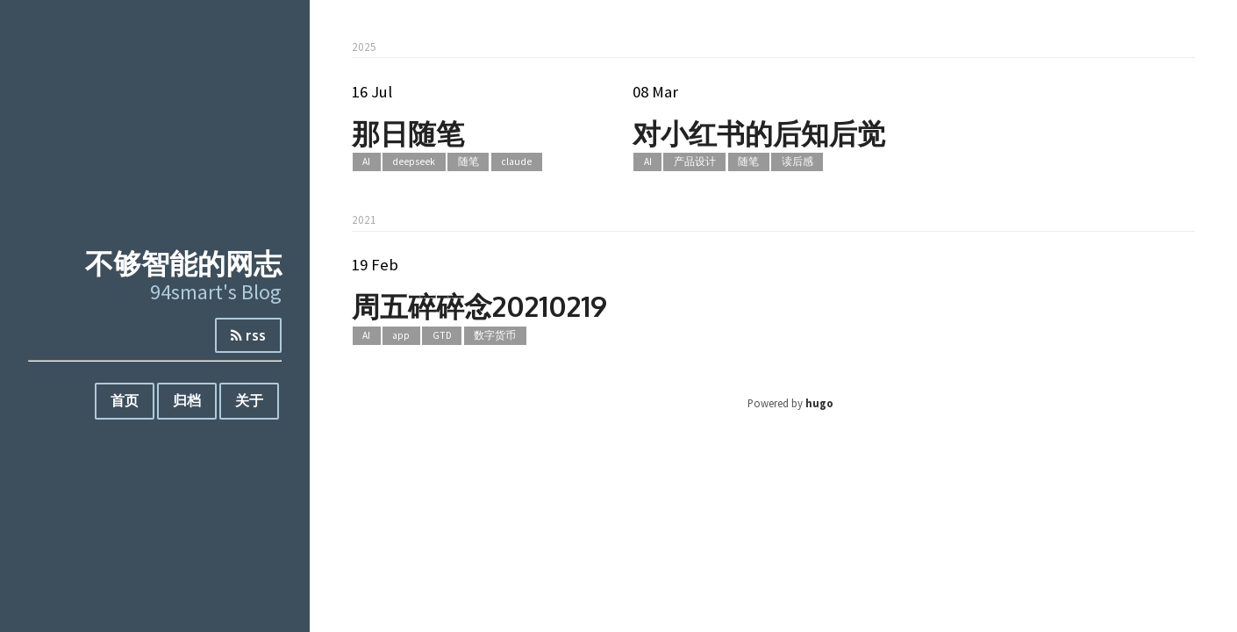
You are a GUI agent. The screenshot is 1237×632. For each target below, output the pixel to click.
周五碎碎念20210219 (479, 306)
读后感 (797, 162)
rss (248, 335)
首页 (125, 400)
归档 (187, 400)
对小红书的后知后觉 (759, 133)
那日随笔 (408, 133)
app (401, 335)
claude (516, 162)
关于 (249, 400)
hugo (819, 403)
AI (366, 162)
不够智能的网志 (183, 263)
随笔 (468, 162)
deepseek (413, 162)
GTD (442, 335)
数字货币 (495, 335)
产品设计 (695, 162)
